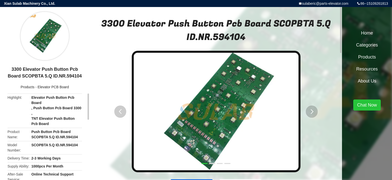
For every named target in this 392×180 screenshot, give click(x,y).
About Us (367, 81)
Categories (367, 45)
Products (27, 87)
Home (367, 33)
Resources (367, 69)
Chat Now (367, 105)
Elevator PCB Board (53, 87)
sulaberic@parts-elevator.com (325, 4)
